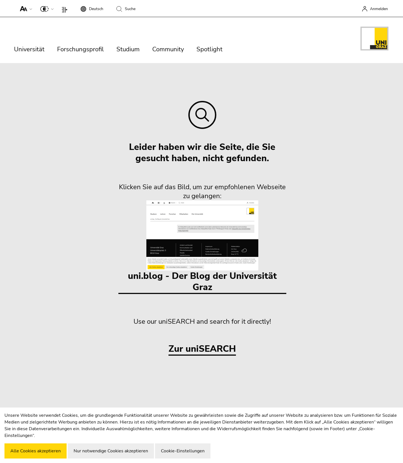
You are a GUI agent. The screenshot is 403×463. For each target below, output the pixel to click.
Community (168, 49)
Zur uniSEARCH (202, 349)
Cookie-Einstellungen (183, 451)
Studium (128, 49)
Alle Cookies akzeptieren (35, 451)
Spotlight (209, 49)
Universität (29, 49)
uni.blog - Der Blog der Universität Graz (202, 246)
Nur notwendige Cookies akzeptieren (111, 451)
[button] (25, 8)
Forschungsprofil (80, 49)
